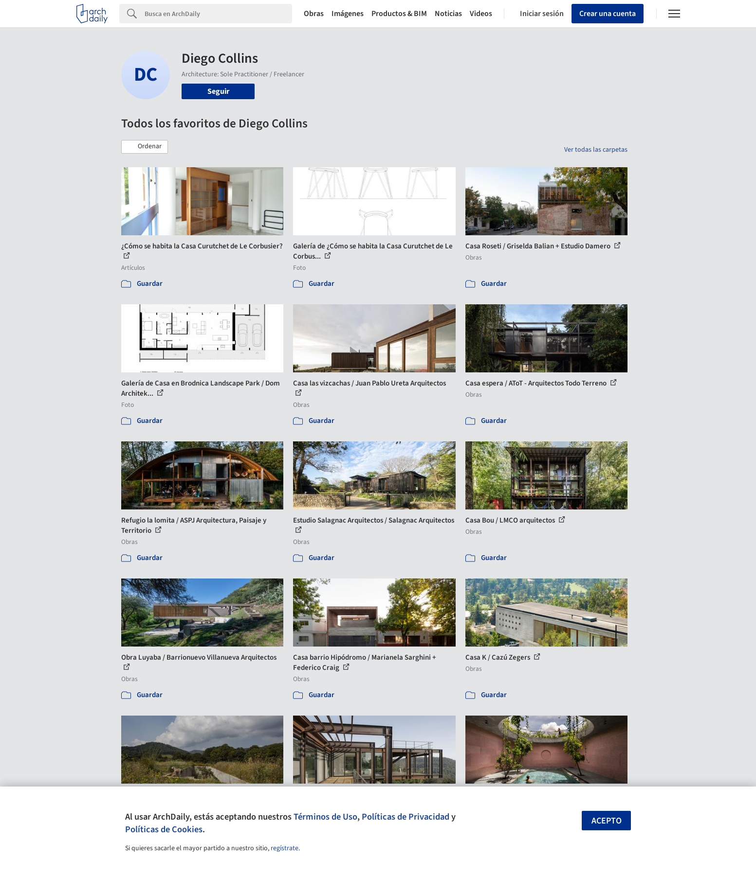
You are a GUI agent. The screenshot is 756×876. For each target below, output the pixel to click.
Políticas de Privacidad (405, 816)
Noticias (448, 14)
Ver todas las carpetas (595, 149)
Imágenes (348, 14)
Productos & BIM (399, 14)
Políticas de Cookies (164, 829)
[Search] (218, 13)
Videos (481, 14)
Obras (314, 14)
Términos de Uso (325, 816)
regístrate (284, 848)
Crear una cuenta (607, 13)
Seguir (218, 91)
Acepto (606, 821)
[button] (144, 147)
